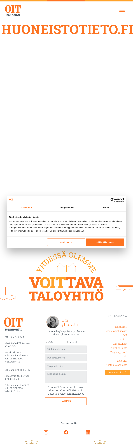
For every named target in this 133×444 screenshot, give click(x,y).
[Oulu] (46, 342)
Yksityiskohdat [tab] (66, 207)
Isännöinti (121, 326)
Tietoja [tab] (106, 207)
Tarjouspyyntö (118, 352)
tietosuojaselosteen (59, 393)
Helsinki (122, 360)
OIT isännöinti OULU (15, 337)
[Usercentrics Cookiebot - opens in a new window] (112, 200)
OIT (125, 335)
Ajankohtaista (119, 348)
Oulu (124, 356)
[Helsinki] (67, 342)
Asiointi (122, 339)
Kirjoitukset (120, 343)
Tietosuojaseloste (116, 364)
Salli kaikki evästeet (105, 242)
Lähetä (65, 401)
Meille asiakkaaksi (116, 331)
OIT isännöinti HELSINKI (17, 369)
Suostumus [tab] (26, 207)
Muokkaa (66, 242)
